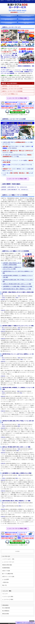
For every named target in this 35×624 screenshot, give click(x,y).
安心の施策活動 (6, 607)
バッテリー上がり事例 (7, 596)
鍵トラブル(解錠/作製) (7, 573)
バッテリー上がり (26, 16)
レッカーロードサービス (8, 562)
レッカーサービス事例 (7, 599)
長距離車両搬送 (6, 567)
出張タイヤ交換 (6, 164)
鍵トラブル (26, 19)
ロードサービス (9, 19)
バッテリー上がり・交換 (8, 559)
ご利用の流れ (5, 582)
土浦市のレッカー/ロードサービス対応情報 (12, 91)
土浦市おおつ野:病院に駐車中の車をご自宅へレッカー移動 (17, 284)
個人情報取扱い (6, 610)
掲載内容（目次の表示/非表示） (9, 83)
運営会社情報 (5, 613)
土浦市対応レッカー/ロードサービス (10, 86)
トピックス (5, 593)
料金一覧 (26, 23)
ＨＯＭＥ (9, 16)
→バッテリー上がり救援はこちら (10, 93)
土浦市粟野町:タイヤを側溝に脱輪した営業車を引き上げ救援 (17, 286)
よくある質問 (8, 23)
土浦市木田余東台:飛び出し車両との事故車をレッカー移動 (17, 288)
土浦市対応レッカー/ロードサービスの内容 (12, 88)
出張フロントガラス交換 (8, 576)
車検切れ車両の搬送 (7, 564)
